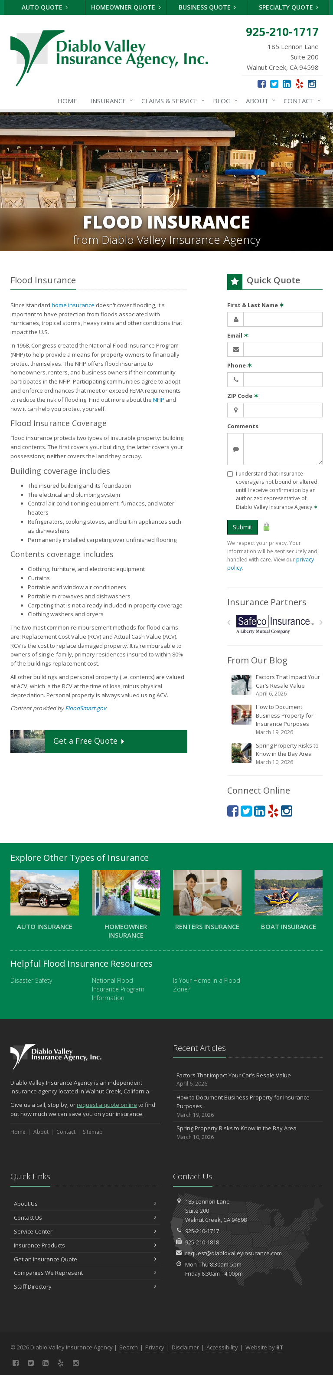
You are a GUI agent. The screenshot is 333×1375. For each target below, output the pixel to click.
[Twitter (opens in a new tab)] (274, 83)
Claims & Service (171, 100)
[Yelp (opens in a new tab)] (299, 83)
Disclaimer (185, 1347)
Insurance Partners (267, 602)
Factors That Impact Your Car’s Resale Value (275, 685)
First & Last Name (255, 305)
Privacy (154, 1347)
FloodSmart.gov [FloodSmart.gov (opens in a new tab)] (85, 708)
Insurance (110, 100)
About (259, 100)
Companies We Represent (85, 1273)
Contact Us (85, 1217)
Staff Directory (85, 1286)
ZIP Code (242, 396)
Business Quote (207, 7)
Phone (239, 365)
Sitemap (93, 1131)
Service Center (85, 1231)
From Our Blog (257, 660)
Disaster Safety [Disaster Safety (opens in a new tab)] (31, 980)
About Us (85, 1204)
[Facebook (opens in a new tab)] (262, 83)
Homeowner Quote (126, 7)
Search (128, 1347)
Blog (223, 100)
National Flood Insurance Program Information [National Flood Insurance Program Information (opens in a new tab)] (118, 989)
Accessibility (222, 1347)
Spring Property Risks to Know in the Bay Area (275, 754)
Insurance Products (85, 1245)
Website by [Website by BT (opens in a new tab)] (264, 1347)
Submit (242, 527)
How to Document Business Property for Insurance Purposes (275, 719)
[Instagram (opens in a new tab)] (312, 83)
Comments (242, 426)
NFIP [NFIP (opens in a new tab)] (158, 400)
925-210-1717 (202, 1231)
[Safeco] (275, 624)
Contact (300, 100)
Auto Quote (45, 7)
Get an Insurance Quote (85, 1259)
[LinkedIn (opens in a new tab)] (287, 83)
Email (237, 335)
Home (67, 100)
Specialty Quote (289, 7)
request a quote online (107, 1105)
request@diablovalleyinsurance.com (233, 1253)
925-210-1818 (202, 1242)
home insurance (73, 305)
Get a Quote (68, 741)
